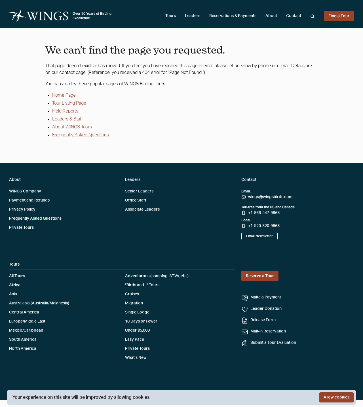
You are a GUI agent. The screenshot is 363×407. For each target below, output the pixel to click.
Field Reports (65, 111)
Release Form (263, 320)
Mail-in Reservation (268, 331)
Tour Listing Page (69, 103)
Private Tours (21, 228)
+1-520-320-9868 (264, 226)
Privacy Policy (22, 209)
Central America (24, 312)
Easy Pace (134, 340)
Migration (134, 303)
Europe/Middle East (27, 321)
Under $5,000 (137, 330)
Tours (170, 16)
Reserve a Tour (260, 275)
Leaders (192, 16)
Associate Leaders (142, 209)
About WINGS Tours (72, 127)
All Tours (17, 276)
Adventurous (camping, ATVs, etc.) (157, 276)
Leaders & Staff (67, 119)
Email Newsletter (259, 236)
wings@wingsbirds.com (270, 197)
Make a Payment (265, 297)
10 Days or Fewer (141, 321)
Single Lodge (137, 312)
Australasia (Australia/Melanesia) (39, 303)
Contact (293, 16)
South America (23, 340)
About (271, 16)
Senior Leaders (139, 191)
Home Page (64, 95)
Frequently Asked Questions (80, 135)
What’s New (136, 358)
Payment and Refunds (29, 200)
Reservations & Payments (232, 16)
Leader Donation (266, 309)
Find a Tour (338, 15)
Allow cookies (336, 397)
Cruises (132, 294)
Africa (14, 285)
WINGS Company (25, 191)
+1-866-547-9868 (264, 213)
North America (22, 349)
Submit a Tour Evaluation (273, 343)
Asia (13, 294)
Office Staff (135, 200)
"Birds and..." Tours (142, 285)
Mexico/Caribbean (26, 330)
